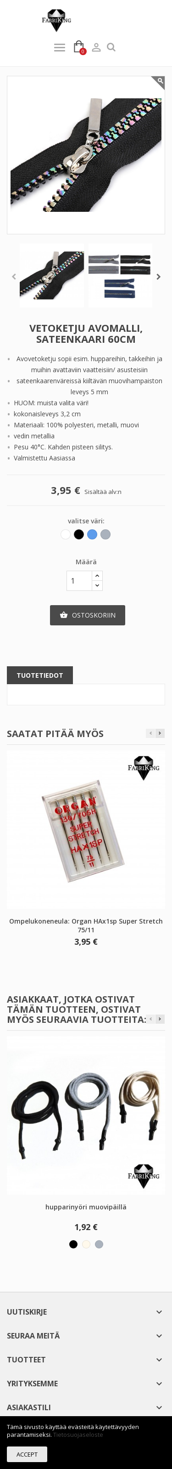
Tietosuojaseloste (78, 1434)
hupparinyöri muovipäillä (86, 1206)
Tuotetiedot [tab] (40, 675)
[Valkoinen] (66, 536)
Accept (27, 1454)
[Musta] (79, 536)
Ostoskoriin (88, 615)
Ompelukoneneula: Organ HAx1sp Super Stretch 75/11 (86, 926)
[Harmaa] (106, 536)
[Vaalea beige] (86, 1244)
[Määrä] (79, 581)
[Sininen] (93, 536)
